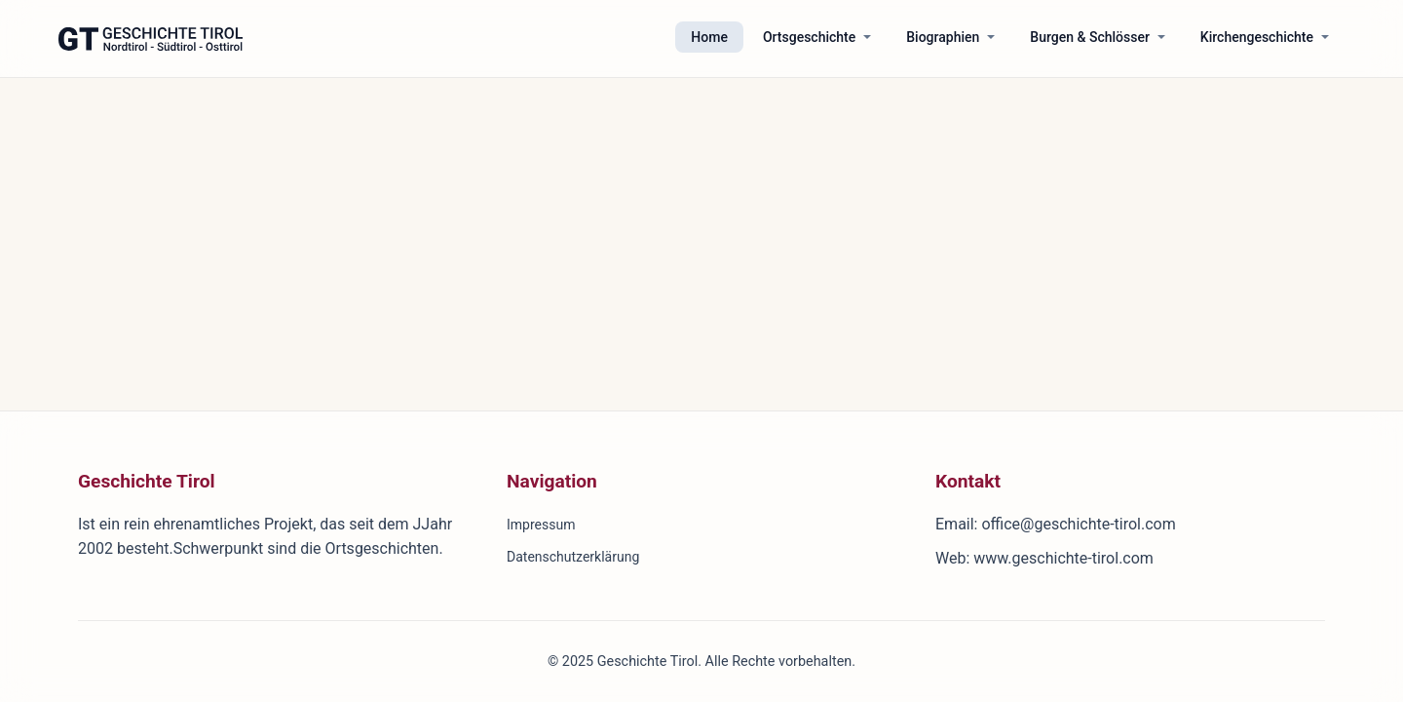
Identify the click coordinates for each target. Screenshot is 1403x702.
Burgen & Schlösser (1090, 37)
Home (709, 37)
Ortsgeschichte (809, 37)
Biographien (942, 37)
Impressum (541, 524)
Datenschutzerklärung (573, 557)
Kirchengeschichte (1256, 37)
